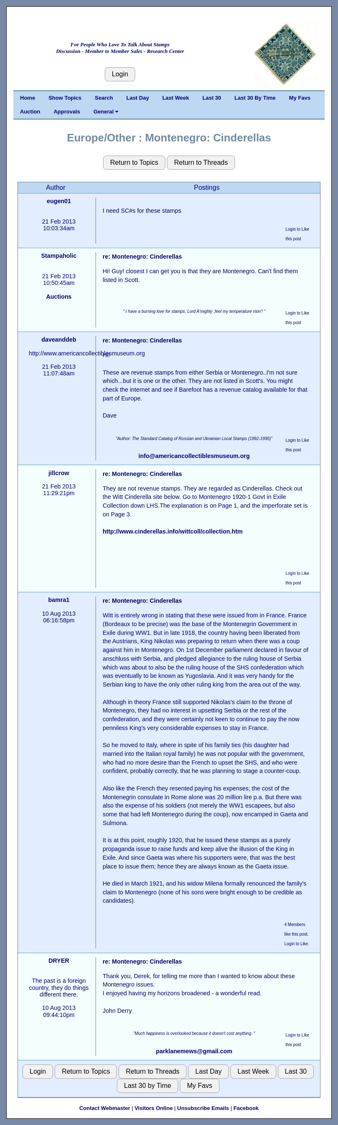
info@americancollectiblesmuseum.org (194, 456)
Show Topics (64, 98)
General (105, 111)
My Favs (299, 98)
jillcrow (58, 473)
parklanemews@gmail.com (194, 1051)
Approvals (66, 111)
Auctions (58, 296)
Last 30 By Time (255, 98)
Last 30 (211, 98)
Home (27, 98)
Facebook (246, 1108)
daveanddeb (58, 339)
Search (104, 98)
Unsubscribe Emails (203, 1108)
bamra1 (59, 599)
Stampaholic (58, 255)
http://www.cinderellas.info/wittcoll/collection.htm (172, 531)
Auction (30, 111)
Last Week (175, 98)
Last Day (137, 98)
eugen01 (59, 201)
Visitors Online (153, 1108)
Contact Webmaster (104, 1108)
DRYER (58, 960)
